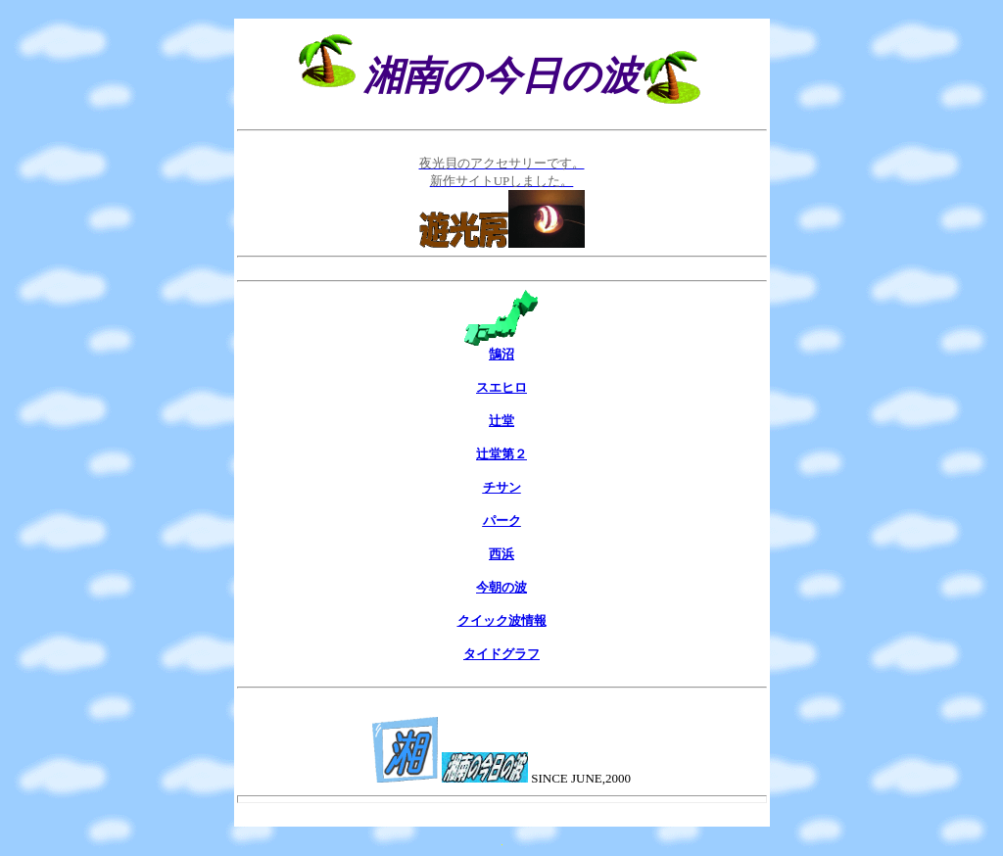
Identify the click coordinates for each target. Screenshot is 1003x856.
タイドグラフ (501, 653)
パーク (502, 520)
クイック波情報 (502, 620)
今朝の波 (501, 587)
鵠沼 (501, 354)
